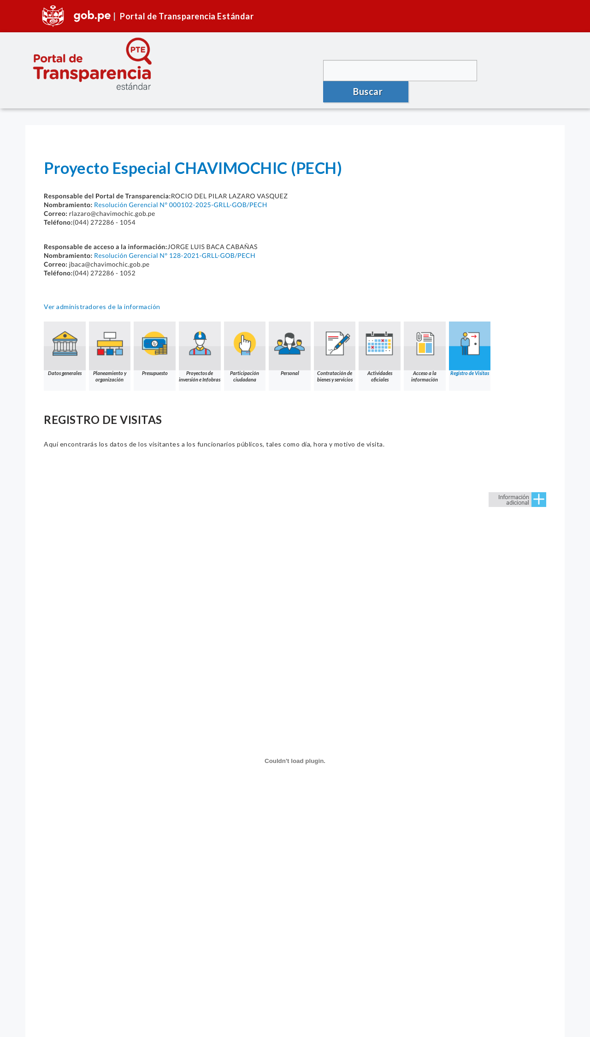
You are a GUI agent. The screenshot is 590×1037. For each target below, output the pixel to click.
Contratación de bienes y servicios (339, 340)
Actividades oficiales (384, 340)
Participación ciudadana (247, 340)
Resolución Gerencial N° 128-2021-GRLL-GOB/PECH (174, 243)
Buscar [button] (521, 70)
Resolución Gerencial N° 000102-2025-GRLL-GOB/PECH (180, 193)
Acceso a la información (430, 340)
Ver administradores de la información (102, 294)
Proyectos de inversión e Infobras (202, 340)
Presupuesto (156, 337)
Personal (293, 337)
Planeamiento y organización (110, 340)
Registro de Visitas (475, 337)
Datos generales (65, 337)
